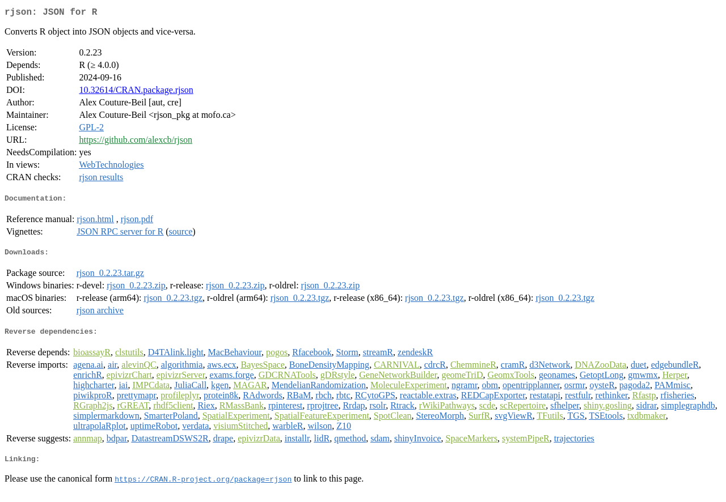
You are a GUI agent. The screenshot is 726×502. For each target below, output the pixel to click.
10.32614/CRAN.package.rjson (136, 92)
